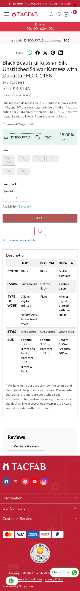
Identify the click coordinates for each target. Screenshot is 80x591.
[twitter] (45, 53)
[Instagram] (44, 481)
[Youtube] (35, 481)
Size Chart (14, 184)
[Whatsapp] (30, 53)
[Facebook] (7, 481)
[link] (51, 14)
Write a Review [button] (26, 446)
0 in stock (24, 206)
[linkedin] (60, 53)
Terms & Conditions (29, 579)
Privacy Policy (54, 579)
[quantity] (16, 198)
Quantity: (9, 191)
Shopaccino (27, 586)
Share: (20, 52)
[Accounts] (66, 14)
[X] (16, 481)
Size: (6, 150)
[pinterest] (53, 53)
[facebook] (37, 53)
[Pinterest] (25, 481)
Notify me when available (19, 240)
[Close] (75, 5)
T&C (66, 40)
